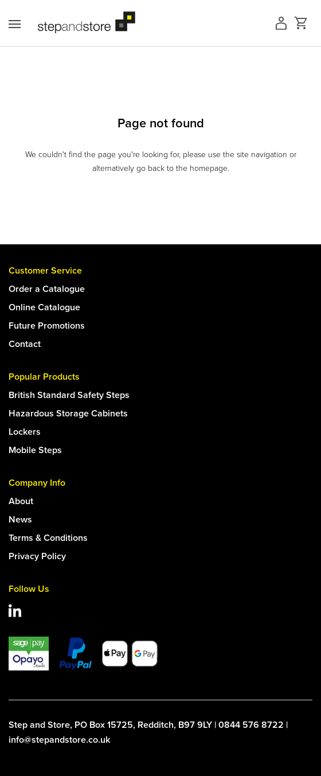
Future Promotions (47, 325)
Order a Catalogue (47, 288)
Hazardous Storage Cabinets (68, 413)
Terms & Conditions (48, 537)
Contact (25, 343)
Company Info (37, 482)
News (20, 519)
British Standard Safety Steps (69, 394)
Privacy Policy (37, 556)
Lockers (25, 431)
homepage (209, 168)
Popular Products (44, 376)
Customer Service (45, 270)
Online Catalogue (44, 307)
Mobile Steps (35, 450)
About (21, 501)
